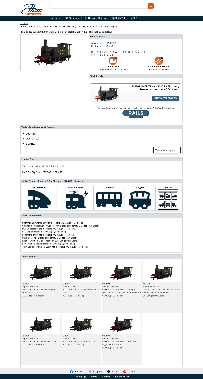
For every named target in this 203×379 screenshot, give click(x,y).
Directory (72, 18)
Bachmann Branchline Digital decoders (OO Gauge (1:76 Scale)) (52, 222)
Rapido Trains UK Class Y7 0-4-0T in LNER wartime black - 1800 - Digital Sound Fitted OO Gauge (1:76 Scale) (162, 289)
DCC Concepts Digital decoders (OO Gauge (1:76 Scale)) (48, 228)
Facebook (76, 371)
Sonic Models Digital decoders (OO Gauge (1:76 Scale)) (48, 243)
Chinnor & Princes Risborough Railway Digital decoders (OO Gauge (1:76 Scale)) (60, 225)
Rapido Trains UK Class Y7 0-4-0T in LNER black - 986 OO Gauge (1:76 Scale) (39, 340)
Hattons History (95, 18)
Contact (106, 376)
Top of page (80, 376)
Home (55, 18)
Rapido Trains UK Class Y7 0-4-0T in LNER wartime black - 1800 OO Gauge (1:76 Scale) (81, 289)
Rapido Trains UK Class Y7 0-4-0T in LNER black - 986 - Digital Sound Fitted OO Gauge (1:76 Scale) (120, 341)
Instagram (95, 371)
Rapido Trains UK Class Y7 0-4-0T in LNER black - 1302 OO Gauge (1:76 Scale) (79, 340)
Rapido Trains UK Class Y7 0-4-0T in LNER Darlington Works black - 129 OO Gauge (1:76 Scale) (39, 289)
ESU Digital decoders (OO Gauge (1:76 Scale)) (44, 231)
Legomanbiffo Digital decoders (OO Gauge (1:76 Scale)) (48, 234)
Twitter (112, 371)
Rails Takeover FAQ (124, 18)
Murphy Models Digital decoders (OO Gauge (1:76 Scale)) (49, 237)
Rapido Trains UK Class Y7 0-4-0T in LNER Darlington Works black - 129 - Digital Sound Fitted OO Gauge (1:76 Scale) (121, 289)
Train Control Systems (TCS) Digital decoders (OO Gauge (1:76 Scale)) (55, 246)
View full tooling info (167, 150)
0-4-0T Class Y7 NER (158, 65)
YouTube (129, 371)
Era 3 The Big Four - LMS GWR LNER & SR (42, 172)
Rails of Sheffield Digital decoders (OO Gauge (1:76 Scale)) (50, 240)
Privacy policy (122, 376)
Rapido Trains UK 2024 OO (113, 65)
